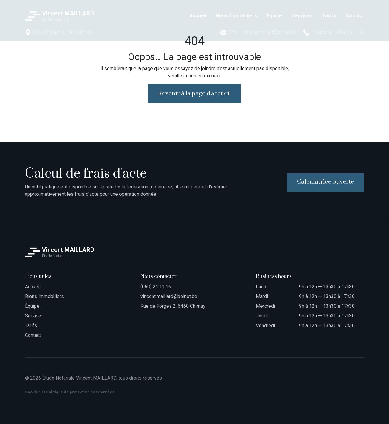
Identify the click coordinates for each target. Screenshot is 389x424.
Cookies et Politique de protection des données (69, 392)
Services (34, 316)
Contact (33, 335)
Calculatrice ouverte (325, 182)
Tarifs (31, 325)
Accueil (32, 287)
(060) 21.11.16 (155, 287)
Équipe (32, 306)
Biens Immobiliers (44, 296)
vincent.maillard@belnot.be (168, 296)
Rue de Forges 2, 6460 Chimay (172, 306)
